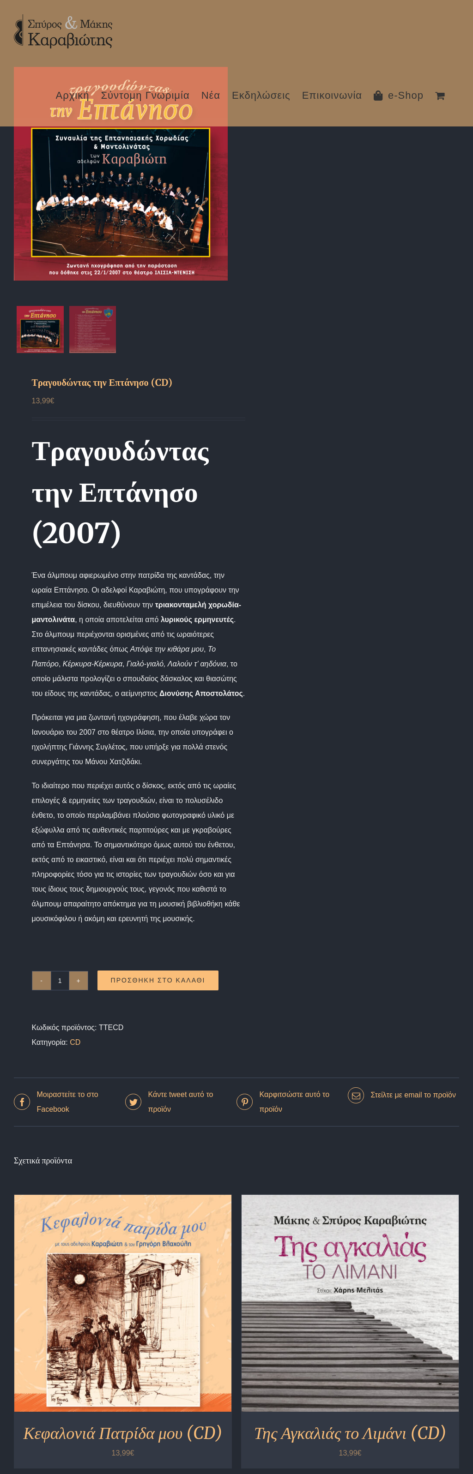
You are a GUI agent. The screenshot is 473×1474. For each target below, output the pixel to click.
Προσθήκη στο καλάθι (158, 984)
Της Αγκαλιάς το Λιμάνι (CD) (350, 1436)
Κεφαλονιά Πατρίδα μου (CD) (123, 1436)
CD (75, 1045)
